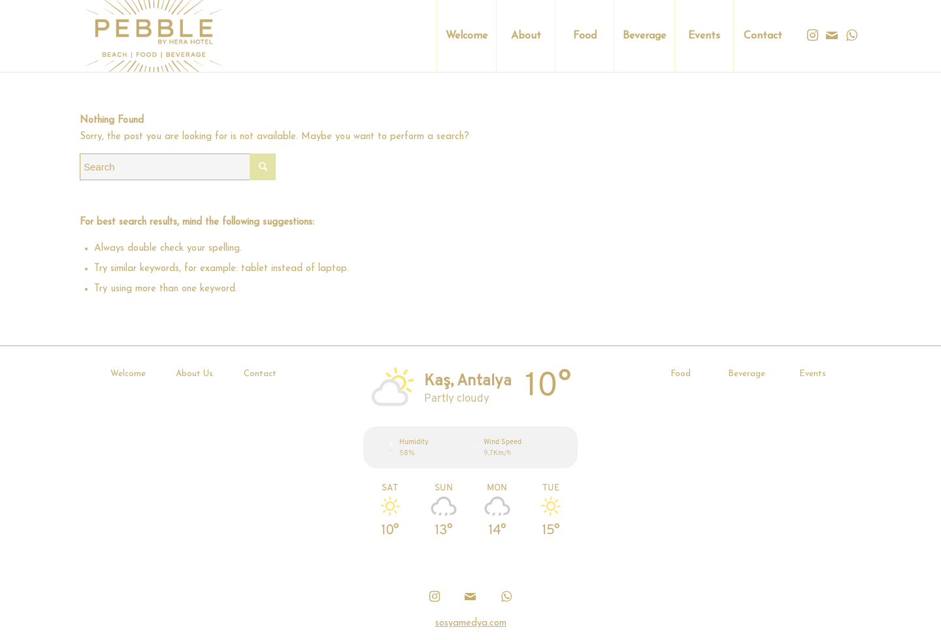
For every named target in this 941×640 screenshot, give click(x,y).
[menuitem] (466, 36)
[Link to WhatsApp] (851, 35)
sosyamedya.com (470, 623)
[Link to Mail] (832, 35)
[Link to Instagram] (812, 35)
